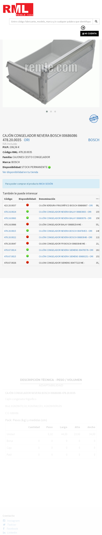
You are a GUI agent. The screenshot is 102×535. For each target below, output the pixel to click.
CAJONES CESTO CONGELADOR (56, 48)
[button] (47, 134)
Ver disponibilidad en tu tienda (20, 194)
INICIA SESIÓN (46, 205)
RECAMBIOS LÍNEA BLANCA (20, 48)
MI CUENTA (89, 33)
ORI (27, 162)
